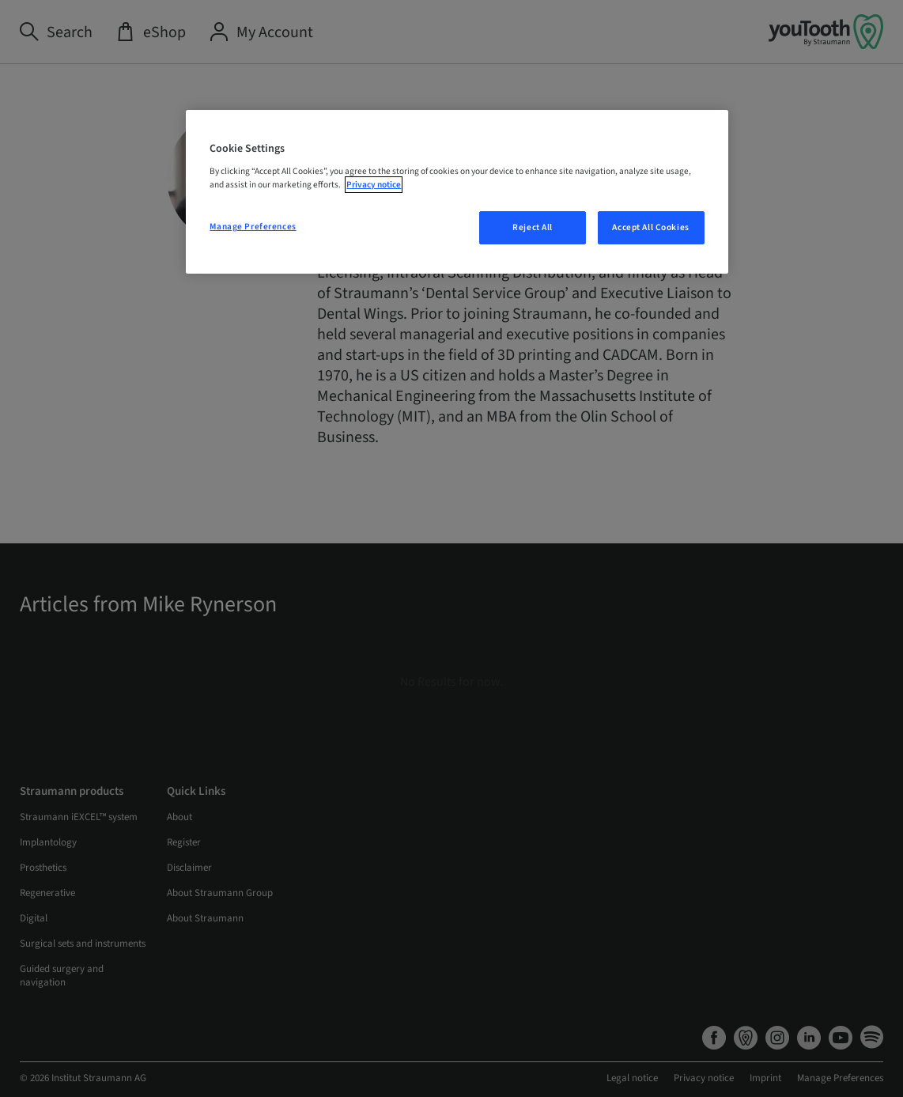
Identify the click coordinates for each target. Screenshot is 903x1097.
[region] (456, 192)
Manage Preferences (253, 226)
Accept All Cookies (650, 227)
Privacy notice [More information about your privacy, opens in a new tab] (373, 184)
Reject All (532, 227)
